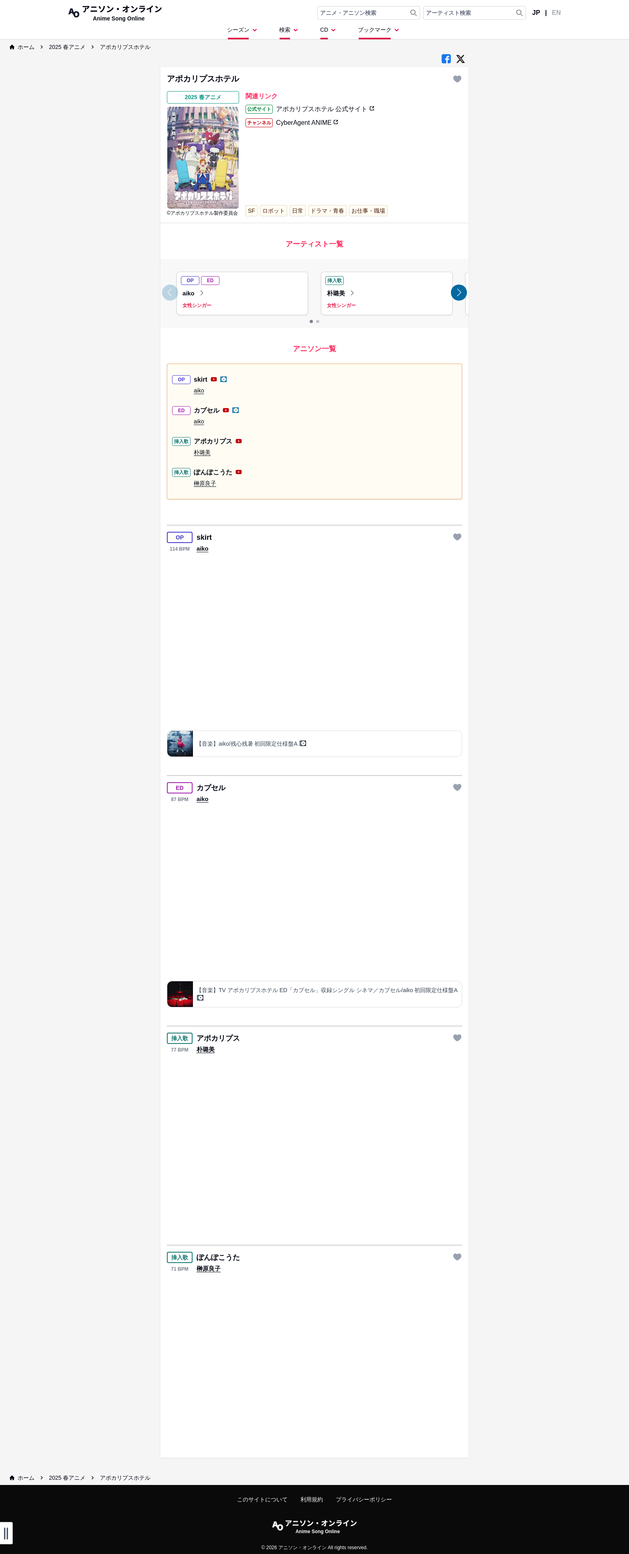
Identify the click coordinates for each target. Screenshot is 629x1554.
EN (556, 12)
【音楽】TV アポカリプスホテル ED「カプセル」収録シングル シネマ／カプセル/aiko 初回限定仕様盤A (326, 994)
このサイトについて (262, 1499)
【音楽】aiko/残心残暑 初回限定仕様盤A (251, 743)
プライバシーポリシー (364, 1499)
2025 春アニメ (67, 47)
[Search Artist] (519, 13)
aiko (193, 293)
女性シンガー (197, 305)
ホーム (22, 47)
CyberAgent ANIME (307, 122)
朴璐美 (341, 293)
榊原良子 (205, 483)
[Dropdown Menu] (243, 32)
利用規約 (311, 1499)
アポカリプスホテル (125, 47)
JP (536, 12)
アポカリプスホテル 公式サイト (325, 109)
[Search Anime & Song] (413, 13)
